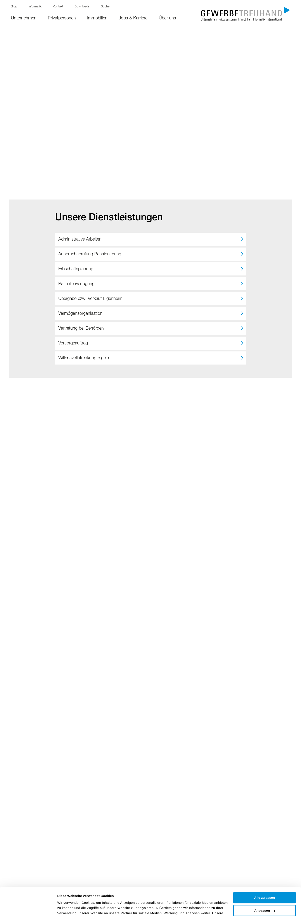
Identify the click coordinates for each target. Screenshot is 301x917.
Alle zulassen (264, 870)
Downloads (82, 6)
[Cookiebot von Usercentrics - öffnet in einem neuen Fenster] (28, 908)
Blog (14, 6)
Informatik (35, 6)
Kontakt (58, 6)
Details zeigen (68, 908)
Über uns (167, 18)
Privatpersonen (62, 18)
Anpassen (264, 883)
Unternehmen (23, 18)
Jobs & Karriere (133, 18)
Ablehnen (264, 896)
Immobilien (97, 18)
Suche (105, 6)
